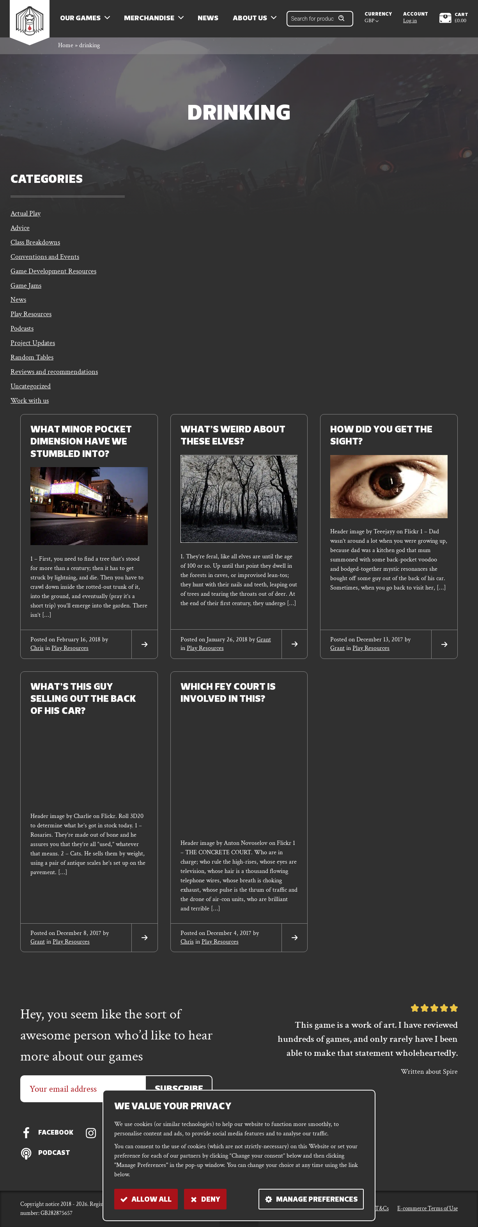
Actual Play (26, 216)
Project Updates (33, 349)
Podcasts (22, 334)
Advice (20, 231)
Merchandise (151, 19)
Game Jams (26, 289)
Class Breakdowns (35, 245)
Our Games (82, 19)
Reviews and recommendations (54, 378)
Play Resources (31, 319)
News (210, 19)
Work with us (30, 408)
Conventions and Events (45, 260)
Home (65, 48)
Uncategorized (31, 393)
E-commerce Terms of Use (427, 1208)
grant (264, 647)
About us (252, 19)
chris (37, 655)
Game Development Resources (53, 275)
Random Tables (32, 363)
